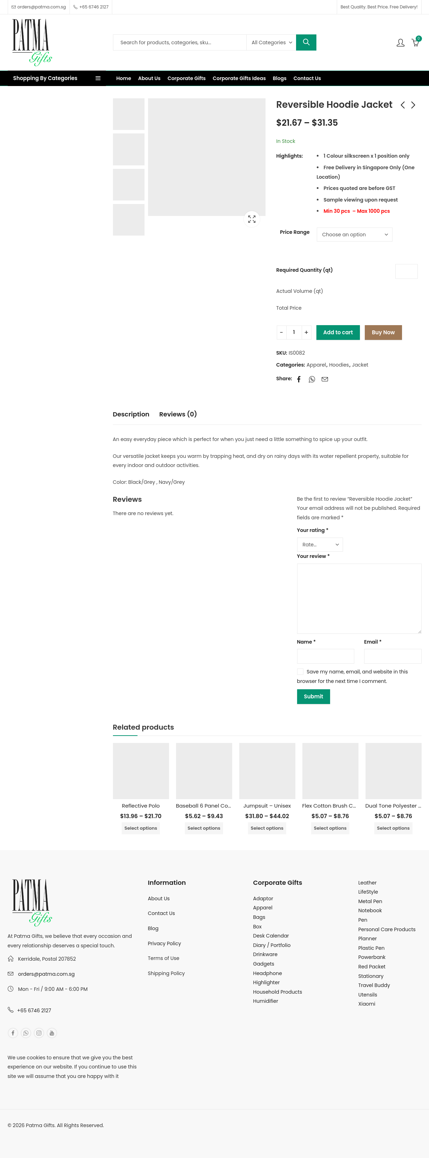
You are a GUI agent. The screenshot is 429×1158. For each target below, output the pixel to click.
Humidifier (265, 1001)
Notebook (370, 910)
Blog (153, 928)
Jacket (360, 364)
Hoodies (339, 364)
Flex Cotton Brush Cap (331, 805)
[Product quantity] (294, 332)
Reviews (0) (178, 414)
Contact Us (161, 913)
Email (373, 641)
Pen (363, 919)
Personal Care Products (387, 929)
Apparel (316, 364)
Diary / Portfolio (272, 945)
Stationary (371, 976)
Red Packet (372, 966)
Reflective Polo (141, 805)
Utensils (367, 994)
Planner (367, 938)
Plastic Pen (371, 948)
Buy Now (383, 332)
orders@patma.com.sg (46, 974)
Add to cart (338, 332)
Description (131, 414)
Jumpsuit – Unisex (267, 805)
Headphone (267, 973)
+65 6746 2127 (34, 1010)
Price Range (294, 232)
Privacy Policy (164, 943)
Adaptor (263, 898)
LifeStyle (368, 891)
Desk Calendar (271, 935)
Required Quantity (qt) (304, 270)
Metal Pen (370, 901)
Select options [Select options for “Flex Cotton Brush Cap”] (330, 828)
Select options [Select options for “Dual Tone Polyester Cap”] (393, 828)
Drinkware (265, 954)
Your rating (313, 530)
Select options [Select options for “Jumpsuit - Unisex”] (267, 828)
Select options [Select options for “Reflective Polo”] (141, 828)
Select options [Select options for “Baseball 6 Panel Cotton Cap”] (204, 828)
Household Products (277, 991)
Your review (313, 556)
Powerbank (372, 957)
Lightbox (252, 219)
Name (306, 641)
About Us (159, 898)
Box (257, 926)
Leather (367, 882)
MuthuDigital (73, 1134)
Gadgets (263, 963)
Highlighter (266, 982)
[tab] (131, 414)
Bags (259, 917)
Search (306, 42)
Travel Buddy (374, 985)
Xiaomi (366, 1003)
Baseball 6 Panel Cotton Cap (213, 805)
